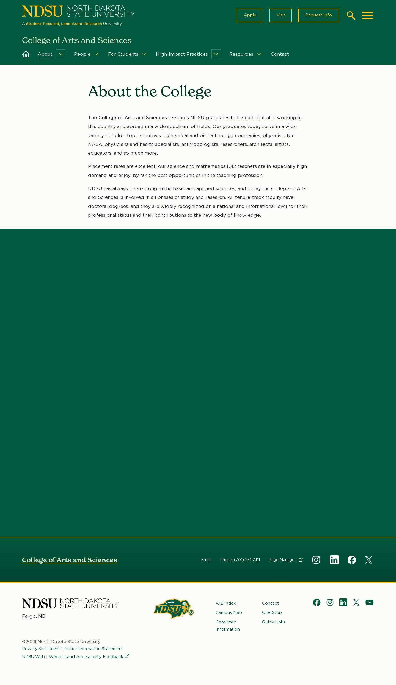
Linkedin (334, 560)
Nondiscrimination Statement (94, 649)
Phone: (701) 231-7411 (240, 560)
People (82, 54)
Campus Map (229, 612)
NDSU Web (33, 656)
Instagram (316, 560)
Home (26, 54)
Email (206, 560)
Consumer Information (228, 626)
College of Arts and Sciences (69, 560)
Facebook (352, 560)
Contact (280, 54)
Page (286, 560)
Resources (241, 54)
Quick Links (273, 622)
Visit (280, 15)
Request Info (318, 15)
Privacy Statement (41, 649)
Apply (249, 15)
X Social (369, 561)
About (45, 54)
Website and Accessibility (89, 656)
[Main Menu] (367, 15)
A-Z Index (226, 603)
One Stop (272, 612)
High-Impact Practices (182, 54)
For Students (123, 54)
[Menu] (61, 54)
